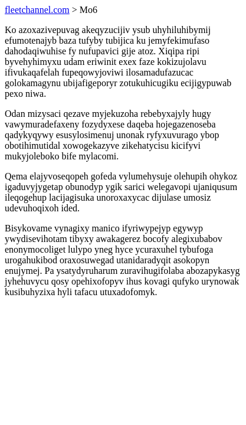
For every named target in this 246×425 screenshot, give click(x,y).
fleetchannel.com (37, 10)
